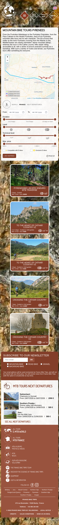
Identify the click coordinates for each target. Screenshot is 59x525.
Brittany (7, 490)
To (38, 112)
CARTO (52, 98)
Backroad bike (15, 366)
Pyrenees (35, 492)
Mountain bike (15, 364)
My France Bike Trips (40, 8)
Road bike (32, 364)
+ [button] (7, 57)
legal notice (45, 510)
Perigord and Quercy (14, 492)
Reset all (52, 156)
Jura (14, 490)
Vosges (36, 495)
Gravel (45, 364)
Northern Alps (34, 490)
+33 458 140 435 (33, 507)
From (14, 112)
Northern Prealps (47, 490)
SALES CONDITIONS (27, 514)
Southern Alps (45, 492)
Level (5, 124)
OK (31, 360)
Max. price (7, 141)
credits (13, 514)
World (15, 104)
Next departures (34, 104)
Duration (6, 117)
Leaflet (29, 98)
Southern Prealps (25, 495)
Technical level (8, 133)
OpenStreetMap (37, 98)
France (22, 104)
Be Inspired (9, 156)
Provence (26, 492)
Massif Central (22, 490)
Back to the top (53, 520)
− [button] (7, 60)
